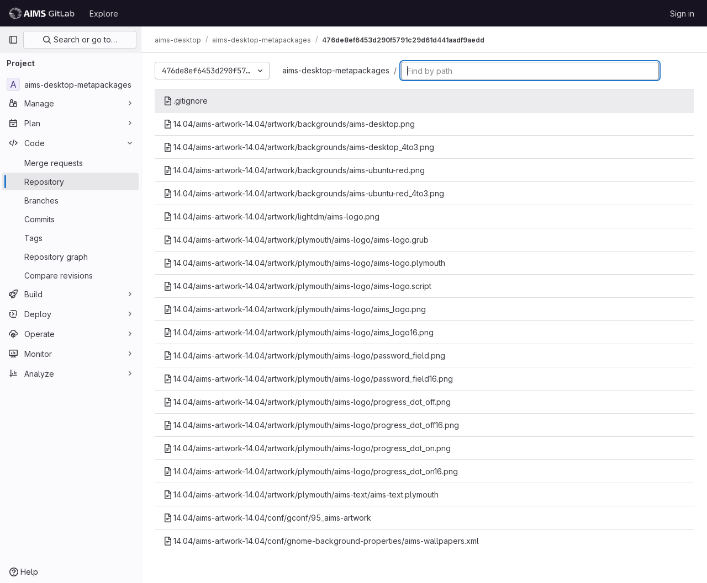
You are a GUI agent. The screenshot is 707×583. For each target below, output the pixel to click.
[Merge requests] (70, 163)
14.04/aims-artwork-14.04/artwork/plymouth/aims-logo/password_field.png (304, 355)
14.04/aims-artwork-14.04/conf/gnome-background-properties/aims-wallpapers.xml (321, 540)
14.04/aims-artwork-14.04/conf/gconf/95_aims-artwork (267, 517)
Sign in (682, 13)
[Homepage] (43, 13)
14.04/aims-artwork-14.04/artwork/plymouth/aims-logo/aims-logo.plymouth (304, 263)
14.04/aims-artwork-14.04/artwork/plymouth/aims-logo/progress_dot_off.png (307, 402)
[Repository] (70, 181)
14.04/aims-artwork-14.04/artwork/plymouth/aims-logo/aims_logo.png (294, 309)
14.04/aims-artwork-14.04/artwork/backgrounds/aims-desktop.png (289, 124)
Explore (103, 13)
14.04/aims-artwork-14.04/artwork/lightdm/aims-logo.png (271, 216)
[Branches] (70, 200)
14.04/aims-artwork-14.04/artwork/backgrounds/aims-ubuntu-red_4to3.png (303, 193)
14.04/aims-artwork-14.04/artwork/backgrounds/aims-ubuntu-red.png (294, 170)
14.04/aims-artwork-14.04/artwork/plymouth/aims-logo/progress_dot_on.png (307, 448)
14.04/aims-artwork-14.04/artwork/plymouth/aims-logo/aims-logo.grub (296, 239)
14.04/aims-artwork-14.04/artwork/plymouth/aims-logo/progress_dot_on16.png (310, 471)
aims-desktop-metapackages (335, 70)
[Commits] (70, 219)
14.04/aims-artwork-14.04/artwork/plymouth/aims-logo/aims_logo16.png (298, 332)
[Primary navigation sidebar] (13, 40)
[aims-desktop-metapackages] (70, 84)
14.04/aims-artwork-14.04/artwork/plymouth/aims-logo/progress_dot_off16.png (311, 425)
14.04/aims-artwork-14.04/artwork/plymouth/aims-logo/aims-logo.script (297, 286)
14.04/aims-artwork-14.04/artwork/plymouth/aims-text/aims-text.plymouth (301, 494)
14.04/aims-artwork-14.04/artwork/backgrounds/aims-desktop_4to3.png (298, 147)
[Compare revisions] (70, 275)
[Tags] (70, 238)
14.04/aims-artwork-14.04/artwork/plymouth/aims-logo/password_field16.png (308, 378)
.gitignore (185, 100)
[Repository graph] (70, 256)
